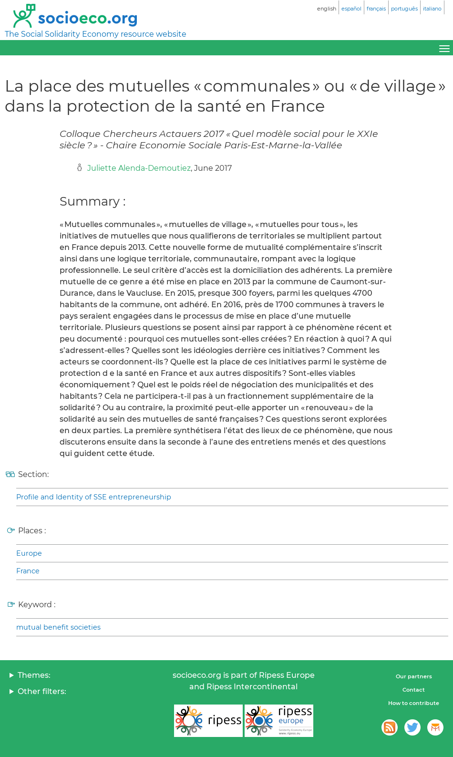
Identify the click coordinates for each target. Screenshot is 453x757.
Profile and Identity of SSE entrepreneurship (93, 497)
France (28, 571)
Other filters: (42, 691)
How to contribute (413, 703)
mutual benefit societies (58, 627)
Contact (413, 689)
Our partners (414, 676)
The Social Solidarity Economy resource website (95, 34)
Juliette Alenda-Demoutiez (139, 168)
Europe (29, 553)
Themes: (34, 675)
